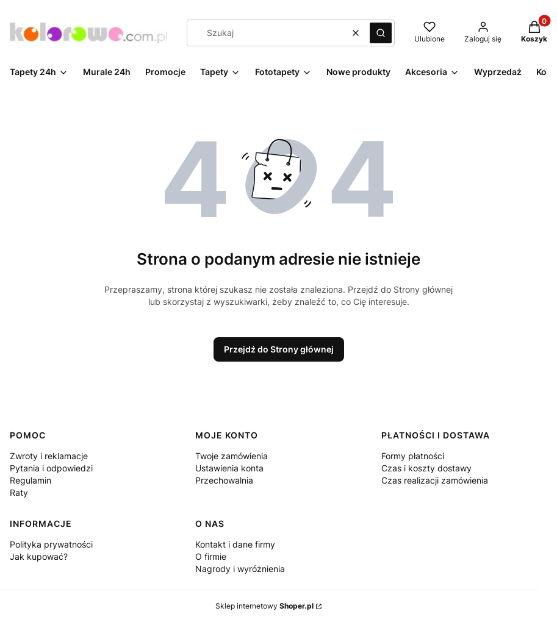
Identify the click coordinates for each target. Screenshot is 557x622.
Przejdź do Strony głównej (279, 349)
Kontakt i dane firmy (235, 544)
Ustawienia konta (229, 468)
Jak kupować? (39, 556)
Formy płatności (412, 456)
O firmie (210, 556)
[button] (381, 33)
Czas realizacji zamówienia (434, 480)
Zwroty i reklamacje (49, 456)
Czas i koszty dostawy (426, 468)
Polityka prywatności (51, 544)
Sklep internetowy (264, 605)
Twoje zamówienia (231, 456)
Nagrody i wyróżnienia (240, 568)
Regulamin (30, 480)
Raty (19, 492)
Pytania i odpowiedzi (51, 468)
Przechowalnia (224, 480)
